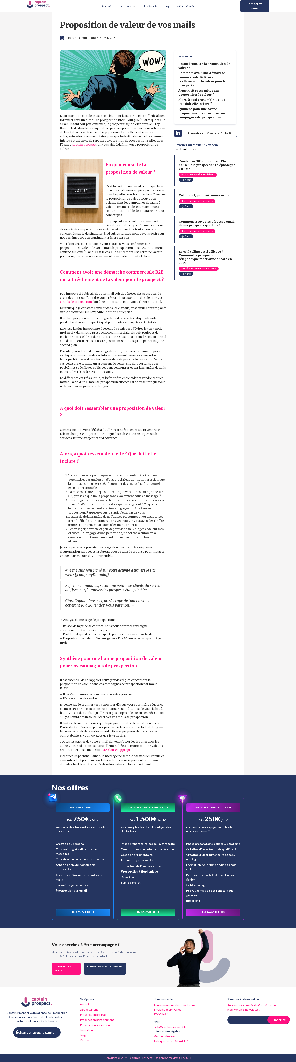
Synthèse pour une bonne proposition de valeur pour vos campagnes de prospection (201, 113)
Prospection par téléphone (97, 1019)
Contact (85, 1040)
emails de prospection (76, 302)
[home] (38, 6)
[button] (127, 6)
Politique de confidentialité (171, 1041)
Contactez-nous (254, 6)
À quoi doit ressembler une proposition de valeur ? (199, 92)
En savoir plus (82, 912)
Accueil (106, 6)
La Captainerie (185, 6)
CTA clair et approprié (117, 750)
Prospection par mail (93, 1014)
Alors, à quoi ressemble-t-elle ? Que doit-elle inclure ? (202, 102)
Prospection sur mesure (95, 1025)
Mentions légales (165, 1036)
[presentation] (258, 1034)
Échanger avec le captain (105, 966)
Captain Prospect (84, 144)
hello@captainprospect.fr (170, 1027)
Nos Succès (150, 6)
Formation (86, 1030)
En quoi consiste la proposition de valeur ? (204, 66)
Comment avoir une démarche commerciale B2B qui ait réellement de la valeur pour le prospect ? (202, 79)
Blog (167, 6)
